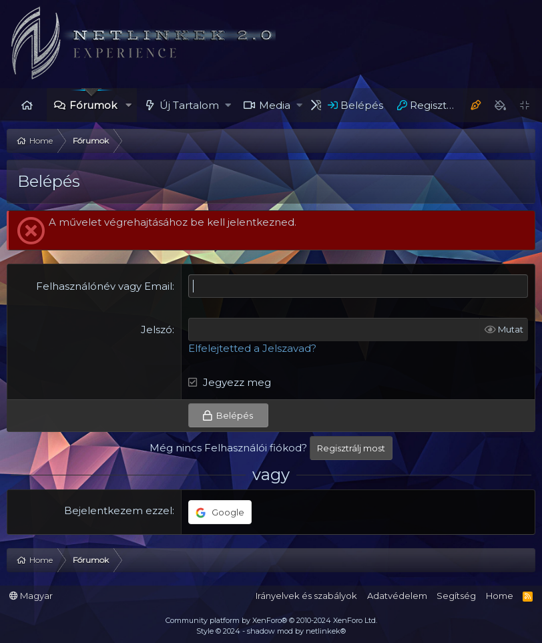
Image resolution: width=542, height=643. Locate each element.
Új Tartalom (189, 105)
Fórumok (93, 105)
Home (27, 105)
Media (274, 105)
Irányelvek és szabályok (306, 595)
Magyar (31, 595)
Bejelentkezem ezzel (118, 510)
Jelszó (156, 329)
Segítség (456, 595)
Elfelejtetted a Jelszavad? (252, 348)
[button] (128, 105)
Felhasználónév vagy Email (104, 286)
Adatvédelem (397, 595)
